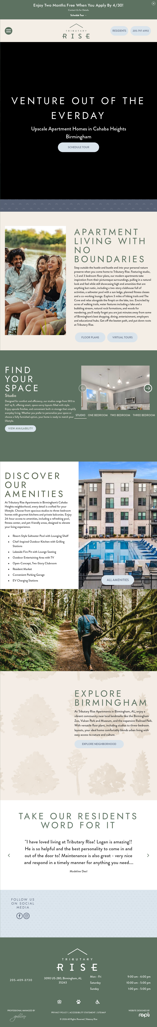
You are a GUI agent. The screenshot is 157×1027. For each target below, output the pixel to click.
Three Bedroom (144, 415)
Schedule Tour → (78, 15)
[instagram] (26, 916)
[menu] (8, 31)
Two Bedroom (120, 415)
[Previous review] (9, 856)
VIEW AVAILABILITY (20, 428)
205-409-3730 (21, 980)
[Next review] (148, 856)
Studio (80, 415)
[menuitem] (59, 1012)
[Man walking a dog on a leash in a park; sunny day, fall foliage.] (85, 913)
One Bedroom (98, 415)
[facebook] (19, 916)
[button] (148, 388)
